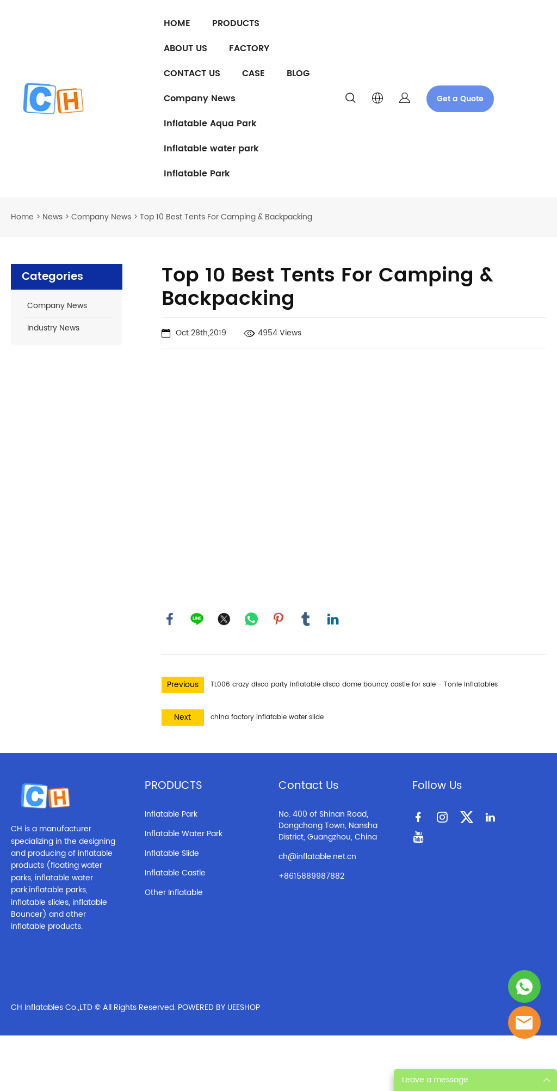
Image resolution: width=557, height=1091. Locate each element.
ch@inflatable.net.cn (317, 856)
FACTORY (249, 48)
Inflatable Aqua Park (210, 124)
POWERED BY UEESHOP (219, 1007)
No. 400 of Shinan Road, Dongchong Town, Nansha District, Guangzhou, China (327, 825)
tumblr (306, 619)
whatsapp (251, 619)
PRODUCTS (235, 23)
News (52, 217)
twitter (224, 619)
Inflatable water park (211, 149)
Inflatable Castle (175, 873)
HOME (177, 23)
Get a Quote (460, 99)
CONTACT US (192, 73)
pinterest (278, 619)
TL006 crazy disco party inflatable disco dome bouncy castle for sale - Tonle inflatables (354, 684)
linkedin (333, 619)
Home (22, 217)
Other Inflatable (174, 892)
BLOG (298, 73)
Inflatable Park (197, 174)
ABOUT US (185, 48)
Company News (200, 98)
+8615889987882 (311, 876)
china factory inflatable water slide (267, 717)
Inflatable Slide (172, 853)
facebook (170, 619)
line (197, 619)
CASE (253, 73)
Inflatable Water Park (183, 834)
